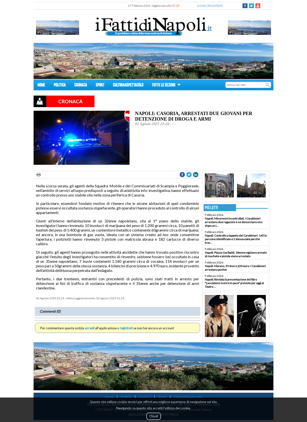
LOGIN (201, 5)
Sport (162, 397)
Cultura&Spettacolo (188, 397)
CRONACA (80, 85)
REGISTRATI (215, 5)
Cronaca (145, 397)
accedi (89, 328)
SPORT (100, 85)
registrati (126, 328)
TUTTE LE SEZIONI (166, 85)
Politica (126, 397)
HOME (41, 85)
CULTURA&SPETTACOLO (128, 85)
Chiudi (153, 416)
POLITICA (60, 85)
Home (109, 397)
